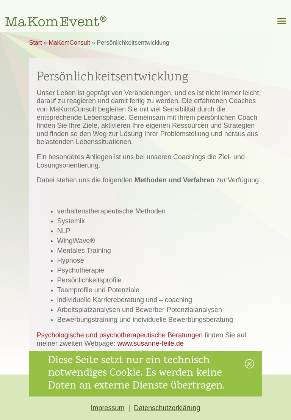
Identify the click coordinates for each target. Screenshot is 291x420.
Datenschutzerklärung (167, 408)
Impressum (108, 408)
